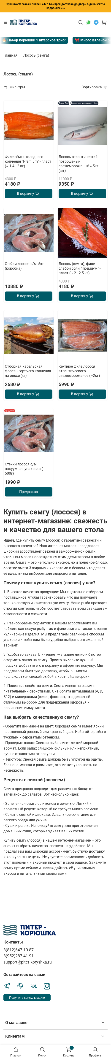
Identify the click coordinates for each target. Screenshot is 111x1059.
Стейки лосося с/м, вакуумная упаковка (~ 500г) (25, 469)
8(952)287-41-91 (18, 956)
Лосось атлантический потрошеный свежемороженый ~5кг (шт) (78, 164)
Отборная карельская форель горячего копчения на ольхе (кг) (28, 371)
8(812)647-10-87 (18, 950)
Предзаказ (28, 492)
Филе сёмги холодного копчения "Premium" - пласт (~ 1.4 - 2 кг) (28, 161)
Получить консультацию (27, 997)
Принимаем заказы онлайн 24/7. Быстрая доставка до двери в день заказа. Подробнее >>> (56, 6)
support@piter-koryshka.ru (27, 962)
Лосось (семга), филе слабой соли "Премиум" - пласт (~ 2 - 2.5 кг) (79, 268)
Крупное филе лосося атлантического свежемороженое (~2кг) (79, 371)
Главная (10, 55)
